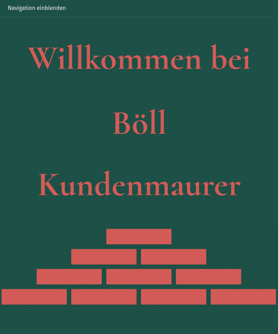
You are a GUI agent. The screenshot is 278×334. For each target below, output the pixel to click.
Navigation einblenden (37, 8)
